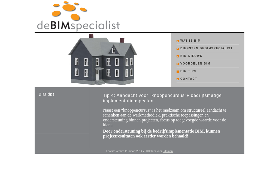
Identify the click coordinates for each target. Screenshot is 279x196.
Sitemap (168, 151)
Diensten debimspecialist (206, 48)
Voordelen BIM (195, 63)
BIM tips (188, 71)
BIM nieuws (191, 55)
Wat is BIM (190, 40)
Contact (188, 78)
